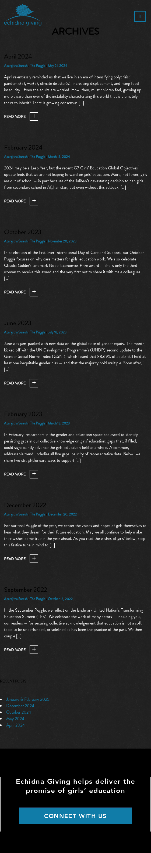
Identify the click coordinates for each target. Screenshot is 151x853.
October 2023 (22, 232)
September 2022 (25, 589)
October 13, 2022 (60, 598)
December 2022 (25, 505)
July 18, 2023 (57, 332)
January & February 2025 (28, 699)
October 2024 (18, 712)
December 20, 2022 (62, 514)
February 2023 (23, 414)
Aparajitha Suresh (15, 65)
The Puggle (37, 65)
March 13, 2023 (59, 423)
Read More (15, 116)
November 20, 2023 (62, 241)
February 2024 (23, 147)
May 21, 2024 (57, 65)
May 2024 (15, 719)
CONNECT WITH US (75, 816)
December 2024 (20, 706)
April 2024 (18, 56)
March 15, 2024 (59, 156)
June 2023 (17, 323)
